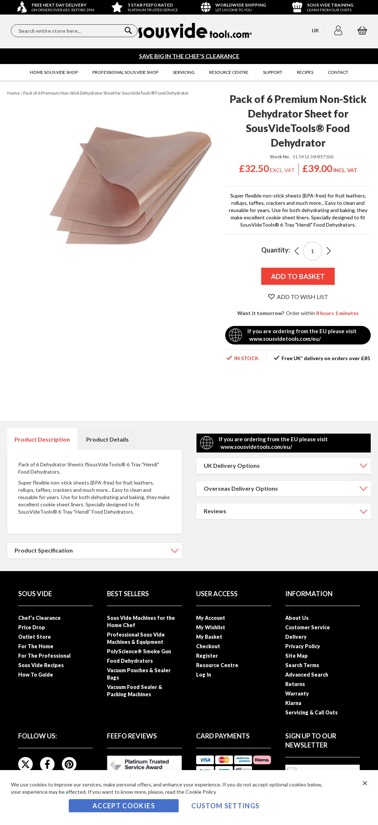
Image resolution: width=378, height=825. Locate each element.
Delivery (296, 637)
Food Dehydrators (130, 661)
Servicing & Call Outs (311, 712)
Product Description (42, 439)
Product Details (107, 439)
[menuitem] (54, 72)
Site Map (296, 656)
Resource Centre (217, 665)
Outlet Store (34, 637)
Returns (295, 684)
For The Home (35, 646)
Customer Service (307, 627)
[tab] (42, 439)
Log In (203, 674)
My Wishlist (210, 627)
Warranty (297, 693)
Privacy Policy (302, 646)
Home (13, 93)
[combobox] (74, 30)
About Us (297, 618)
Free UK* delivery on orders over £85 (326, 358)
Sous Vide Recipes (41, 665)
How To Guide (35, 674)
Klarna (293, 703)
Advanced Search (306, 674)
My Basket (209, 637)
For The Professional (44, 656)
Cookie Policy (201, 792)
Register (207, 656)
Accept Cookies (123, 806)
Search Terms (302, 665)
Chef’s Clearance (39, 618)
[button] (339, 30)
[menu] (189, 72)
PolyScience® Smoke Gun (139, 651)
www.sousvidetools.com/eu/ (285, 338)
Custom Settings (225, 806)
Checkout (208, 646)
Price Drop (31, 627)
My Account (210, 618)
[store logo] (195, 30)
